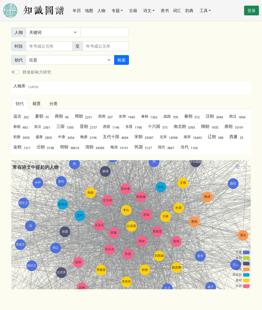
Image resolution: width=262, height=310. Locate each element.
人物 (101, 10)
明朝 (69, 147)
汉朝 (214, 116)
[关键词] (104, 32)
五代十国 (115, 136)
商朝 (62, 116)
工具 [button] (204, 10)
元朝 (45, 147)
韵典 (189, 10)
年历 (77, 10)
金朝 (21, 147)
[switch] (15, 72)
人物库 (25, 86)
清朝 (94, 147)
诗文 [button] (147, 10)
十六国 (158, 126)
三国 (64, 126)
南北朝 (184, 126)
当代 (189, 147)
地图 (89, 10)
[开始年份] (49, 46)
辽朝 (215, 136)
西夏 (236, 136)
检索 (121, 60)
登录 (251, 10)
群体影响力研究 (37, 72)
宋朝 (143, 136)
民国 (143, 147)
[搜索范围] (53, 32)
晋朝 (88, 126)
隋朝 (209, 126)
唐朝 (233, 126)
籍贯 (36, 103)
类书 (165, 10)
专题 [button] (116, 10)
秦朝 (192, 116)
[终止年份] (106, 46)
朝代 (20, 103)
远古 (21, 116)
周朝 (83, 116)
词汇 (177, 10)
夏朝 (42, 116)
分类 (53, 103)
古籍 (133, 10)
